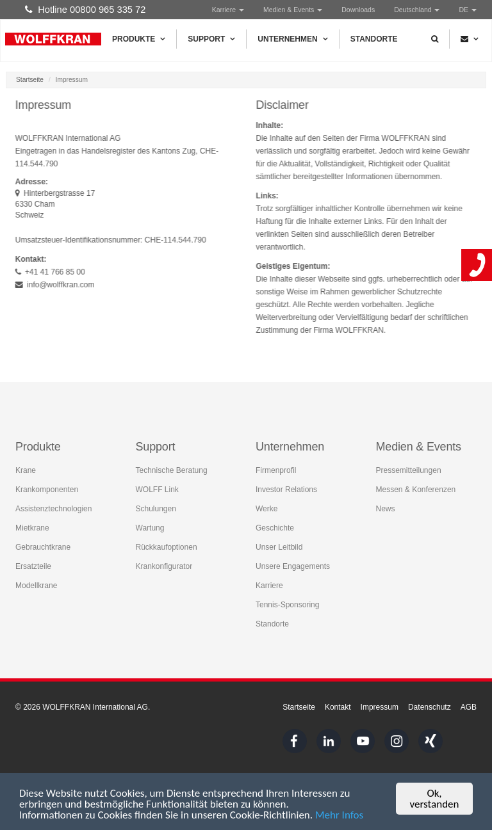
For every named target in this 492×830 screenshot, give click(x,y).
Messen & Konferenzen (416, 489)
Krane (25, 470)
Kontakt (338, 707)
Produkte (138, 39)
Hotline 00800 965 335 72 (85, 9)
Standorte (374, 39)
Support (211, 39)
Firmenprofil (276, 470)
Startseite (30, 79)
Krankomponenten (46, 489)
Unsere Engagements (293, 566)
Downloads (358, 9)
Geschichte (275, 527)
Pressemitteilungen (408, 470)
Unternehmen (292, 39)
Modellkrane (36, 585)
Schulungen (156, 508)
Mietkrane (32, 527)
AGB (469, 707)
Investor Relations (286, 489)
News (385, 508)
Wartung (150, 527)
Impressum (379, 707)
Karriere (228, 9)
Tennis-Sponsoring (287, 604)
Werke (266, 508)
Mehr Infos (339, 815)
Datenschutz (429, 707)
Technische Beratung (172, 470)
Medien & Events (292, 9)
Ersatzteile (33, 566)
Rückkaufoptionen (166, 547)
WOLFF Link (157, 489)
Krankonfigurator (164, 566)
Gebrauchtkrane (42, 547)
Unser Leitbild (279, 547)
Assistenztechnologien (53, 508)
